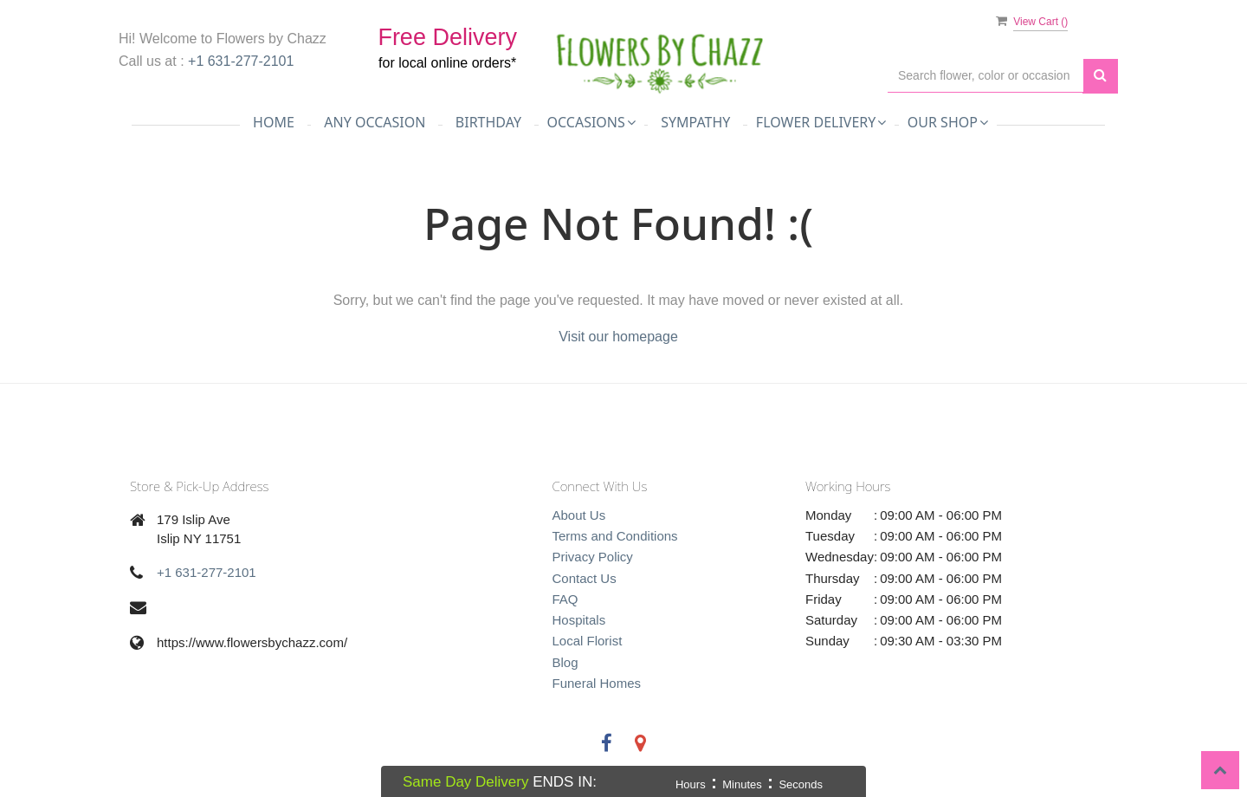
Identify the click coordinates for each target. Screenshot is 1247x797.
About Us (579, 515)
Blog (565, 662)
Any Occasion (374, 122)
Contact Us (584, 578)
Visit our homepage (618, 336)
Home (273, 122)
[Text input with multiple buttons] (985, 76)
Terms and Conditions (615, 535)
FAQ (565, 599)
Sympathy (695, 122)
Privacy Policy (592, 556)
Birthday (488, 122)
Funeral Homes (597, 683)
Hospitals (579, 619)
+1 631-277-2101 (241, 61)
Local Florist (587, 640)
